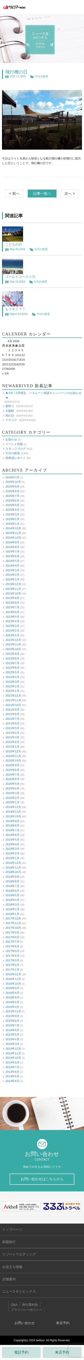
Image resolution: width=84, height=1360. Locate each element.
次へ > (70, 193)
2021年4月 (12, 732)
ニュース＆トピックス (19, 1291)
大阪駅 (9, 410)
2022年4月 (12, 677)
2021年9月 (12, 709)
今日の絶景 (41, 76)
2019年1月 (12, 858)
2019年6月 (12, 835)
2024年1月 (12, 579)
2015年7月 (12, 1025)
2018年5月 (12, 895)
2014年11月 (13, 1053)
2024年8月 (12, 547)
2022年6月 (12, 667)
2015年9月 (12, 1016)
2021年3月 (12, 737)
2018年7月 (12, 886)
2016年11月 (13, 979)
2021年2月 (12, 742)
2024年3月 (12, 570)
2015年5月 (12, 1034)
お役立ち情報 (12, 1267)
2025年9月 (12, 486)
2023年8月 (12, 602)
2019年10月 (13, 816)
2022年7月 (12, 663)
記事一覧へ (42, 193)
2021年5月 (12, 728)
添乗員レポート (15, 458)
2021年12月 (13, 695)
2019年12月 (13, 807)
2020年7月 (12, 774)
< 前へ (14, 193)
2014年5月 (12, 1076)
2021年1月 (12, 746)
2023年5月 (12, 616)
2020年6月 (12, 779)
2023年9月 (12, 598)
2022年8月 (12, 658)
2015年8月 (12, 1020)
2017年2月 (12, 965)
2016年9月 (12, 988)
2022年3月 (12, 681)
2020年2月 (12, 797)
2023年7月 (12, 607)
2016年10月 (13, 983)
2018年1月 (12, 914)
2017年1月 (12, 969)
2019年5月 (12, 839)
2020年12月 (13, 751)
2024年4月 (12, 565)
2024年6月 (12, 556)
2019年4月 (12, 844)
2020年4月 (12, 788)
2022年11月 (13, 644)
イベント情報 (14, 444)
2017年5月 (12, 951)
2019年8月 (12, 825)
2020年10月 (13, 760)
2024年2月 (12, 574)
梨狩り (9, 406)
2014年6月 (12, 1071)
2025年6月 (12, 500)
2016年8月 (12, 992)
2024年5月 (12, 561)
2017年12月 (13, 918)
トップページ (12, 1229)
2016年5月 (12, 1002)
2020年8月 (12, 770)
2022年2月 (12, 686)
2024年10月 (13, 537)
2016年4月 (12, 1006)
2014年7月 (12, 1067)
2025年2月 (12, 519)
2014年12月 (13, 1048)
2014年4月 (12, 1081)
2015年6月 (12, 1030)
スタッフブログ (15, 448)
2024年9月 (12, 542)
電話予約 (21, 1352)
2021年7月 (12, 718)
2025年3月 (12, 514)
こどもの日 (13, 244)
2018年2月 (12, 909)
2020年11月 (13, 756)
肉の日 (9, 415)
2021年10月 (13, 705)
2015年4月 (12, 1039)
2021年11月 (13, 700)
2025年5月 (12, 505)
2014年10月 (13, 1057)
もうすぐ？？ (15, 309)
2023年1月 (12, 635)
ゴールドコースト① (20, 276)
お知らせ (11, 439)
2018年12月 (13, 862)
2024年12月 (13, 528)
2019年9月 (12, 821)
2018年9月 (12, 876)
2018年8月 (12, 881)
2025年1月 (12, 523)
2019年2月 (12, 853)
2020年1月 (12, 802)
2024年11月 (13, 533)
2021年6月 (12, 723)
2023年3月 (12, 626)
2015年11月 (13, 1011)
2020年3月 (12, 793)
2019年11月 (13, 811)
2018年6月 (12, 890)
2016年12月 (13, 974)
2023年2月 (12, 630)
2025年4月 (12, 509)
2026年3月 (12, 477)
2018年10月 (13, 872)
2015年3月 (12, 1044)
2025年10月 (13, 481)
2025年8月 (12, 491)
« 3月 (5, 373)
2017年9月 (12, 932)
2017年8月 (12, 937)
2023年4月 (12, 621)
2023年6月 (12, 612)
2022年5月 (12, 672)
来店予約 (62, 1352)
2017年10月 (13, 927)
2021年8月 (12, 714)
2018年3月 (12, 904)
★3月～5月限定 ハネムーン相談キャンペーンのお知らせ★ (43, 395)
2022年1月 (12, 691)
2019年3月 (12, 848)
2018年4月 (12, 900)
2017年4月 (12, 955)
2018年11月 (13, 867)
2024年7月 (12, 551)
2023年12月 (13, 584)
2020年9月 (12, 765)
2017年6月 (12, 946)
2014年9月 (12, 1062)
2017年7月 (12, 941)
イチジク (11, 420)
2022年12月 (13, 640)
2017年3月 (12, 960)
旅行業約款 (30, 1304)
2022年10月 (13, 649)
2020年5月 (12, 783)
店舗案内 (9, 1279)
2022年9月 (12, 653)
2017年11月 (13, 923)
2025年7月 (12, 496)
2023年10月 (13, 593)
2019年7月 (12, 830)
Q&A (14, 1304)
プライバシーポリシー (26, 1310)
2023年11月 (13, 588)
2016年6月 (12, 997)
